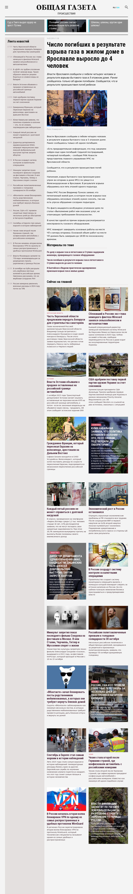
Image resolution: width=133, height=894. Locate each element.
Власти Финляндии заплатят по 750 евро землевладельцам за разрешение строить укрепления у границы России (106, 812)
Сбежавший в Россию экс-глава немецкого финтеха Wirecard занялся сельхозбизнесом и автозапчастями (107, 318)
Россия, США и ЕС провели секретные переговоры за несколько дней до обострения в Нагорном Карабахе (108, 692)
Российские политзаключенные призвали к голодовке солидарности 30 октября (107, 636)
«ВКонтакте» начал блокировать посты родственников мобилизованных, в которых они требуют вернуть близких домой (66, 696)
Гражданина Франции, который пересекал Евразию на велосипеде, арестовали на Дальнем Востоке (65, 448)
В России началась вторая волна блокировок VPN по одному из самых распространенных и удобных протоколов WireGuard (66, 818)
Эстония (50, 379)
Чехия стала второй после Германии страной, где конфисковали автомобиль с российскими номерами (105, 762)
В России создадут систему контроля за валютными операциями (105, 573)
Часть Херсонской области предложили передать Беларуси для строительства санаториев (66, 319)
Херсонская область (55, 313)
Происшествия (66, 13)
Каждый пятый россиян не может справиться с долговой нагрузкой (65, 512)
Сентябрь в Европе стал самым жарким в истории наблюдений (65, 756)
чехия (91, 754)
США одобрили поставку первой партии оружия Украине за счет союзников (107, 383)
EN (118, 8)
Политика (96, 425)
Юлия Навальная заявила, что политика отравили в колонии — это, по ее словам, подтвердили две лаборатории (106, 436)
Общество (54, 553)
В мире (95, 682)
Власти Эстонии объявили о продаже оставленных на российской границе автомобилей (63, 386)
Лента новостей (18, 41)
